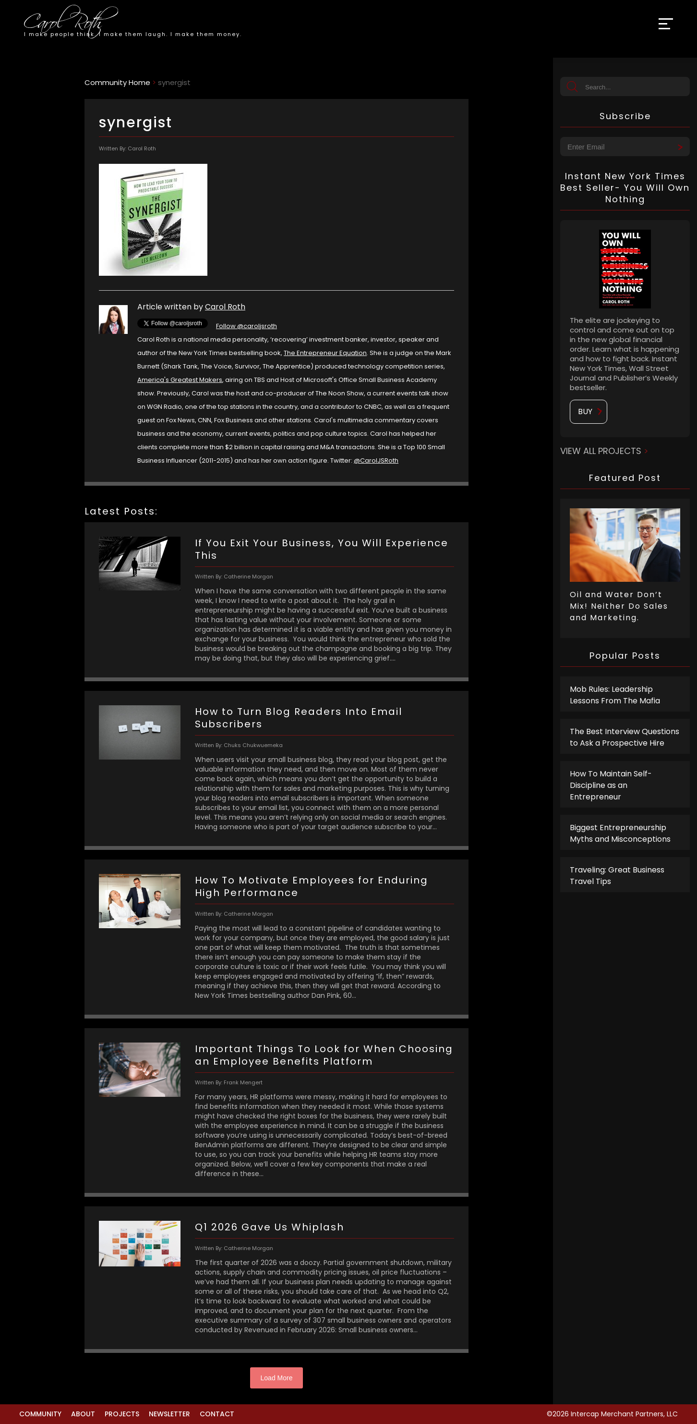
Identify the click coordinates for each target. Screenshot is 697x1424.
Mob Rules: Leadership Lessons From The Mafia (615, 695)
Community (40, 1414)
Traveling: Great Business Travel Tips (617, 875)
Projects (122, 1414)
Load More (277, 1378)
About (83, 1414)
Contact (217, 1414)
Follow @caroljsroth (246, 326)
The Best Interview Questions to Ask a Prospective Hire (624, 737)
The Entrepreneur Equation (325, 352)
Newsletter (169, 1414)
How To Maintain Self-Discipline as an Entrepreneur (611, 785)
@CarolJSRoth (376, 460)
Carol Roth (225, 306)
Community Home (117, 82)
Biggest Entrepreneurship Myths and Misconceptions (620, 833)
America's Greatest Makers (179, 379)
